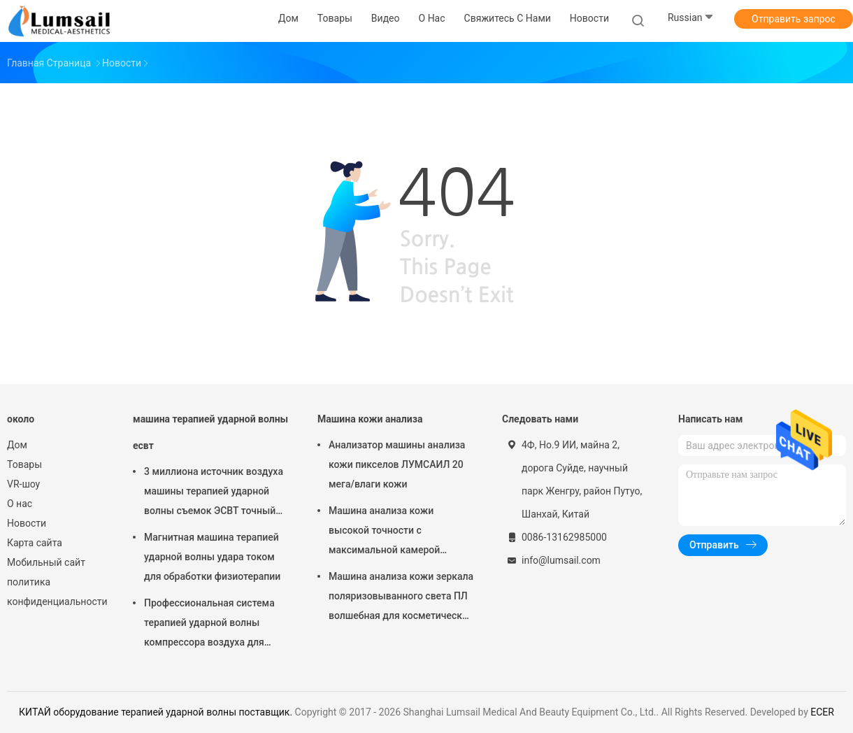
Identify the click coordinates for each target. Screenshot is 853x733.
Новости (26, 523)
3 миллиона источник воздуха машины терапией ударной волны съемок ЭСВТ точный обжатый (213, 493)
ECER (822, 712)
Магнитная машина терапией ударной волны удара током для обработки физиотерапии (212, 557)
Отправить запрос (794, 18)
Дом (17, 444)
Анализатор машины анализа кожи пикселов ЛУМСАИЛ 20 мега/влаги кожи (397, 464)
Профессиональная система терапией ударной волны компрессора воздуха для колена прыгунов (209, 624)
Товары (24, 464)
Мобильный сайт (46, 562)
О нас (19, 503)
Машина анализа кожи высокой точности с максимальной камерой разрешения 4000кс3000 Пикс (398, 532)
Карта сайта (34, 542)
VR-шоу (23, 484)
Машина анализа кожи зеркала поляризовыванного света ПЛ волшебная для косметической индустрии (401, 598)
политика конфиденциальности (56, 591)
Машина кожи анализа (369, 419)
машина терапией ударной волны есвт (210, 432)
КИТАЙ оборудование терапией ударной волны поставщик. (156, 712)
